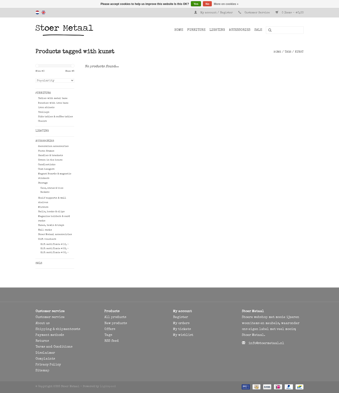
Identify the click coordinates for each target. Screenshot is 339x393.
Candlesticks (46, 164)
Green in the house (50, 160)
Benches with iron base (53, 103)
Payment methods (49, 335)
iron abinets (46, 107)
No (207, 4)
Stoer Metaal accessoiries (55, 234)
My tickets (182, 329)
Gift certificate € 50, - (54, 253)
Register (180, 317)
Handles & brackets (50, 155)
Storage (43, 183)
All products (115, 317)
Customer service (50, 317)
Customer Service (257, 13)
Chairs (42, 121)
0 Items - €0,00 (290, 13)
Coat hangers (46, 169)
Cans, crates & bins (51, 188)
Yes (195, 4)
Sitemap (42, 370)
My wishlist (183, 335)
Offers (109, 329)
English (43, 12)
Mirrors (43, 207)
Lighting (217, 30)
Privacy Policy (48, 364)
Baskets (44, 192)
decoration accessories (53, 146)
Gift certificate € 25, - (54, 249)
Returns (42, 341)
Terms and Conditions (53, 347)
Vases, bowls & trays (51, 225)
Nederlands (37, 12)
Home (178, 30)
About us (42, 323)
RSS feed (111, 341)
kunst (299, 52)
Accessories (239, 30)
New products (115, 323)
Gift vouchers (47, 239)
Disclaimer (45, 353)
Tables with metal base (52, 98)
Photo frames (46, 151)
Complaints (45, 359)
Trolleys (43, 112)
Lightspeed (108, 386)
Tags (288, 52)
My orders (181, 323)
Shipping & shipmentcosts (57, 329)
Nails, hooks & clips (51, 211)
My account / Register (214, 13)
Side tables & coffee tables (55, 116)
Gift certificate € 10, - (54, 244)
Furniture (196, 30)
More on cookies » (226, 4)
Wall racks (45, 230)
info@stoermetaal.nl (266, 343)
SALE (258, 30)
